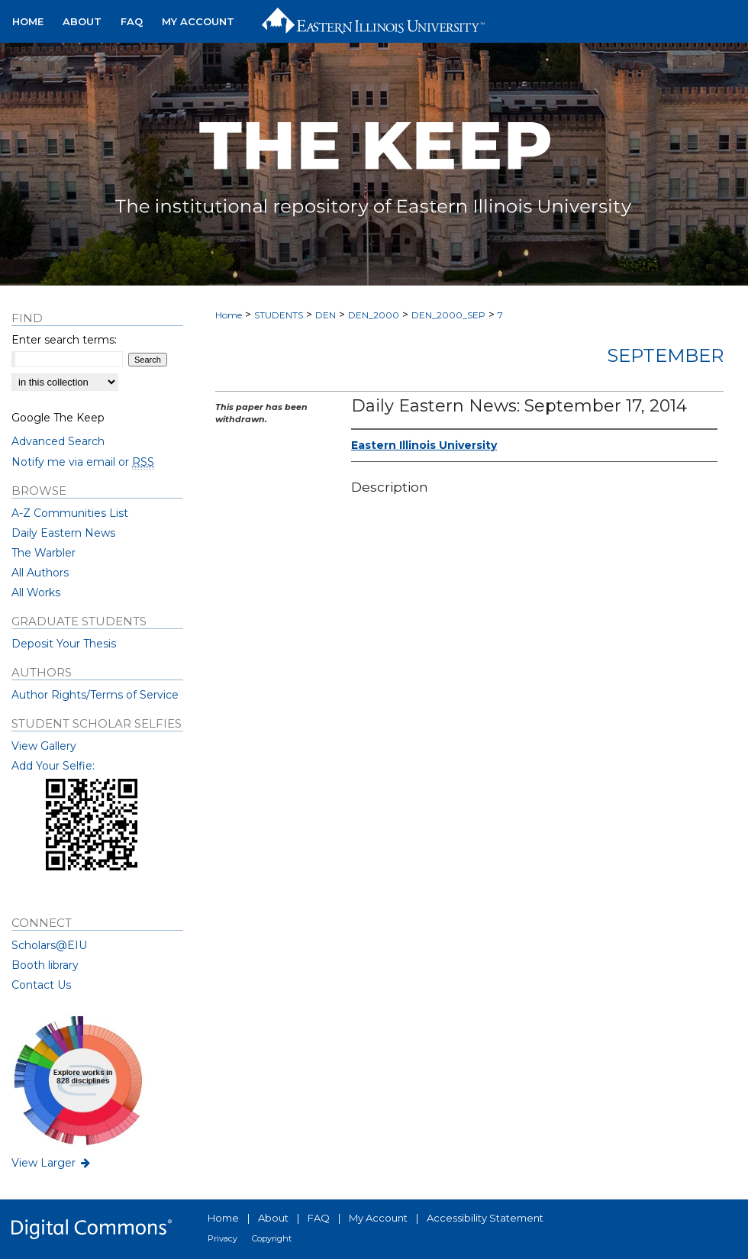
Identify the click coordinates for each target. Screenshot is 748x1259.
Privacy (222, 1238)
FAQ (319, 1218)
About (273, 1218)
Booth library (45, 965)
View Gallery (43, 746)
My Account (378, 1218)
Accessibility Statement (485, 1218)
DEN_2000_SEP (448, 315)
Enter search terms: (64, 340)
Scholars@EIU (49, 945)
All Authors (40, 572)
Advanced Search (58, 441)
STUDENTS (278, 315)
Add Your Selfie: (53, 766)
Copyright (272, 1238)
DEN (325, 315)
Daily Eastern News (63, 533)
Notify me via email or (82, 462)
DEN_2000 (373, 315)
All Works (35, 592)
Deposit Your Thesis (63, 643)
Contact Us (41, 985)
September (665, 355)
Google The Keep (58, 418)
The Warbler (43, 553)
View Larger (51, 1163)
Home (228, 315)
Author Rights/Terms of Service (95, 695)
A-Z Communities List (69, 513)
